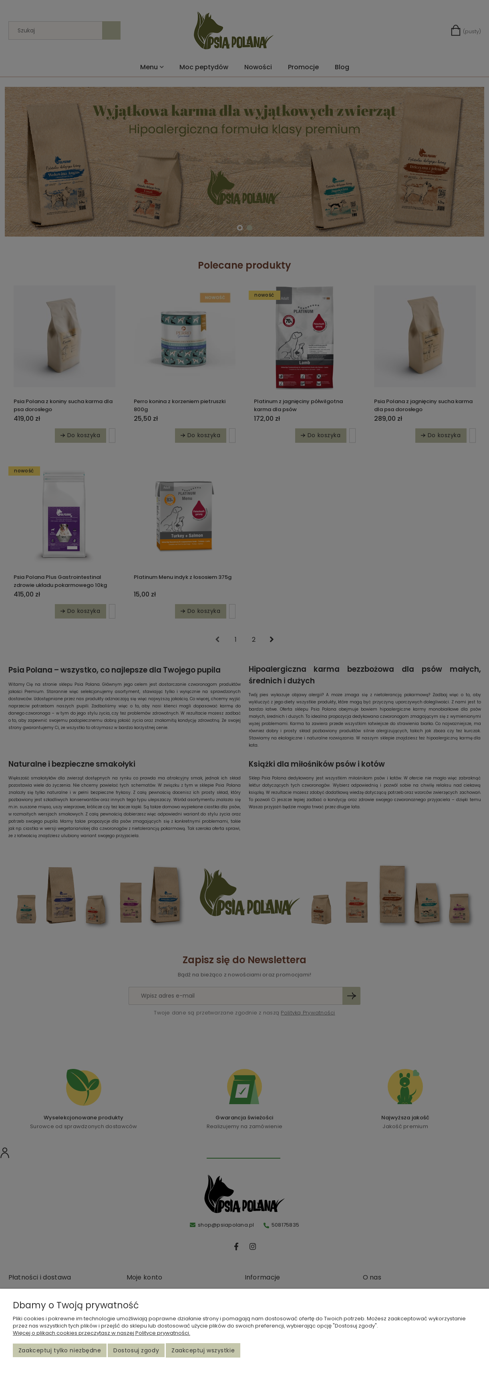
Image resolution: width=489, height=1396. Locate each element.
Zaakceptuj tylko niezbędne (59, 1350)
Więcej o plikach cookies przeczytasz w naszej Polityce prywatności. (101, 1333)
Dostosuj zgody (136, 1350)
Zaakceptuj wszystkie (203, 1350)
